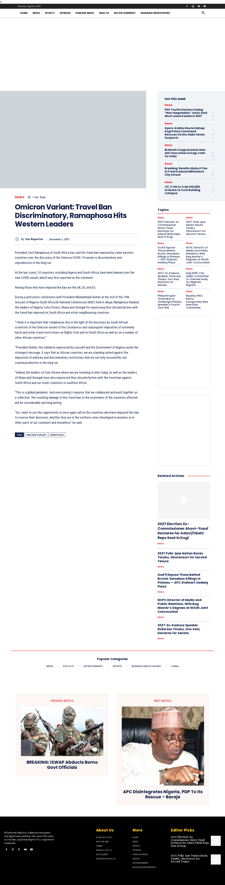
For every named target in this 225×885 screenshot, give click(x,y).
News (36, 13)
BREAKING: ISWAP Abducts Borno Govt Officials (62, 765)
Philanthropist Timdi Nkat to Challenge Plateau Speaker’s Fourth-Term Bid (170, 301)
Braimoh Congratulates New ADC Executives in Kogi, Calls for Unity (185, 153)
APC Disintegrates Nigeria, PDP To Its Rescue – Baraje (163, 794)
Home (24, 13)
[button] (203, 13)
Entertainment (125, 13)
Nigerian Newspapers (155, 13)
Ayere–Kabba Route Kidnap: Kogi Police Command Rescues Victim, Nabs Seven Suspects (185, 133)
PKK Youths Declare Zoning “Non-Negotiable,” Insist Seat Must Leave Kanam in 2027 (186, 113)
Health (104, 13)
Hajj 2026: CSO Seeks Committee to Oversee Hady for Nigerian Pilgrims (197, 279)
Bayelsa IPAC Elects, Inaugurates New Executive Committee (197, 301)
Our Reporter (34, 239)
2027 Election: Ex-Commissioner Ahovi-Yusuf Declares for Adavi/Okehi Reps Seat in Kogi (183, 530)
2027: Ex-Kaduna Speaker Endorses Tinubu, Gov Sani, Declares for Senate (169, 279)
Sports (50, 13)
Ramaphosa (57, 435)
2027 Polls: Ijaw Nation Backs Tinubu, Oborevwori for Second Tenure (182, 557)
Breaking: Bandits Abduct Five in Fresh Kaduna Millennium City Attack (186, 171)
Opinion (65, 13)
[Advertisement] (112, 64)
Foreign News (84, 13)
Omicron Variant (36, 435)
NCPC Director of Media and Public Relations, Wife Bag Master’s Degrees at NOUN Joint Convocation (198, 255)
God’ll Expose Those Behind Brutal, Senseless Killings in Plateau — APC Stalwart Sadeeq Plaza (169, 255)
